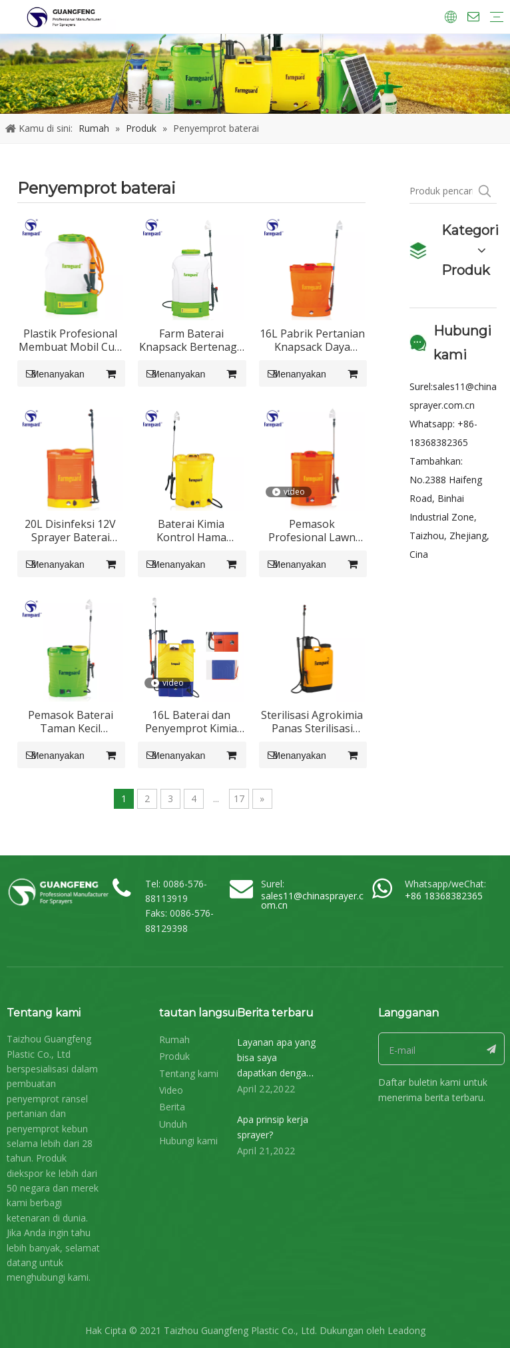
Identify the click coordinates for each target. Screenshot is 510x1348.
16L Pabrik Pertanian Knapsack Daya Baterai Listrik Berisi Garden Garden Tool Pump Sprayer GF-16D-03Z (312, 340)
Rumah (174, 1039)
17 (239, 798)
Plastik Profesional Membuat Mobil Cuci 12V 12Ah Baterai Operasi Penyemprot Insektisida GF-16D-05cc (71, 340)
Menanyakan (51, 373)
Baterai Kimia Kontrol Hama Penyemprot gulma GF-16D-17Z (191, 530)
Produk (174, 1056)
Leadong (406, 1330)
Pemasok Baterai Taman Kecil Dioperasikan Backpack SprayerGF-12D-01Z (70, 721)
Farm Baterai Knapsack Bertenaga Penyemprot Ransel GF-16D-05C (191, 340)
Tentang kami (188, 1073)
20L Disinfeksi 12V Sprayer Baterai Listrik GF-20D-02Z (70, 530)
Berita (172, 1106)
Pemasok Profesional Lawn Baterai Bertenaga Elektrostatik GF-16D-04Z (312, 530)
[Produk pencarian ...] (441, 191)
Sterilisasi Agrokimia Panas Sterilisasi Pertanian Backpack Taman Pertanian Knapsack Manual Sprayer (312, 721)
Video (171, 1090)
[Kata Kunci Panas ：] (485, 191)
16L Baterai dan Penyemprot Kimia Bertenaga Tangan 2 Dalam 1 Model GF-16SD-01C (191, 721)
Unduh (173, 1124)
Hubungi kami (188, 1140)
